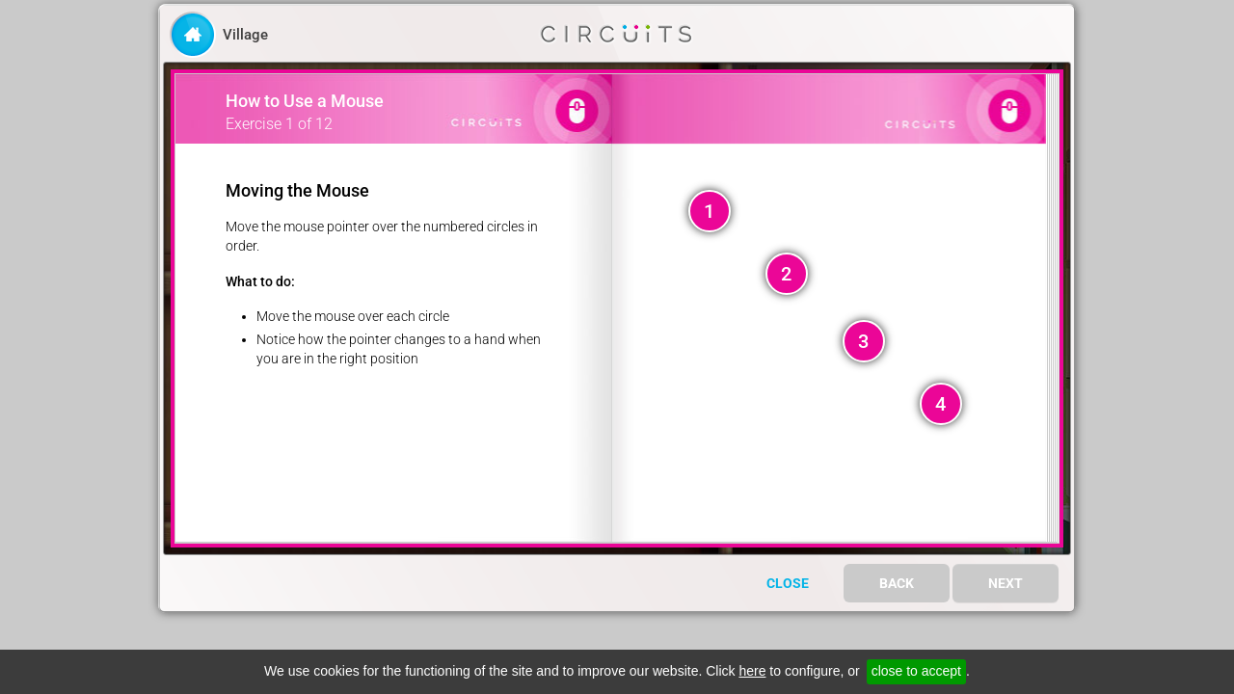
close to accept (916, 671)
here (751, 671)
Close (787, 583)
